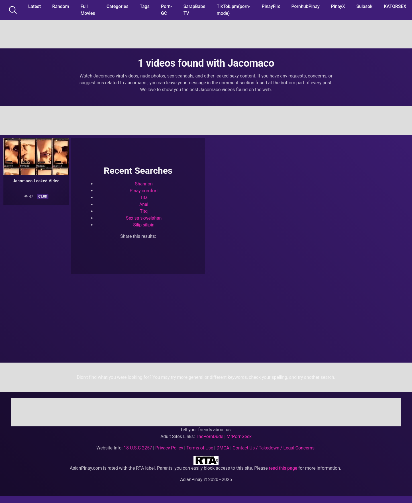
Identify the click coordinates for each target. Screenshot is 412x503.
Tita (144, 197)
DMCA (223, 448)
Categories (118, 6)
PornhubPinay (305, 6)
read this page (283, 468)
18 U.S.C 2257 (138, 448)
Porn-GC (166, 10)
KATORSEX (395, 6)
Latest (34, 6)
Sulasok (364, 6)
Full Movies (87, 10)
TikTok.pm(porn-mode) (233, 10)
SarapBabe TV (194, 10)
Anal (143, 204)
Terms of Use (199, 448)
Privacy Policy (169, 448)
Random (60, 6)
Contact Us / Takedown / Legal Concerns (273, 448)
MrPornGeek (239, 436)
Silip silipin (143, 225)
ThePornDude (209, 436)
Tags (145, 6)
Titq (144, 211)
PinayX (338, 6)
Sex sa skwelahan (144, 218)
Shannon (144, 184)
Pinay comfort (144, 190)
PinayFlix (271, 6)
